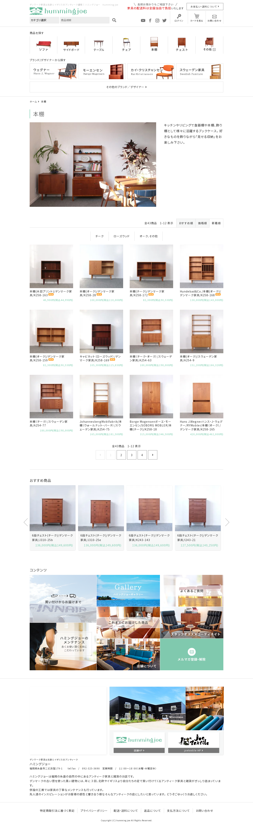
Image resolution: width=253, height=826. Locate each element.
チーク (99, 236)
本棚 (43, 101)
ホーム (33, 101)
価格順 (202, 223)
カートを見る (196, 20)
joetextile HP (192, 750)
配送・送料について (126, 811)
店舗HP (138, 750)
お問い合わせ (215, 20)
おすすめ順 (186, 223)
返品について (152, 811)
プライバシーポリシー (94, 811)
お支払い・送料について (204, 6)
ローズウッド (122, 236)
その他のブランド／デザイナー (125, 87)
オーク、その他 (149, 236)
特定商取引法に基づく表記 (57, 811)
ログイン (179, 20)
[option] (52, 517)
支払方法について (178, 811)
